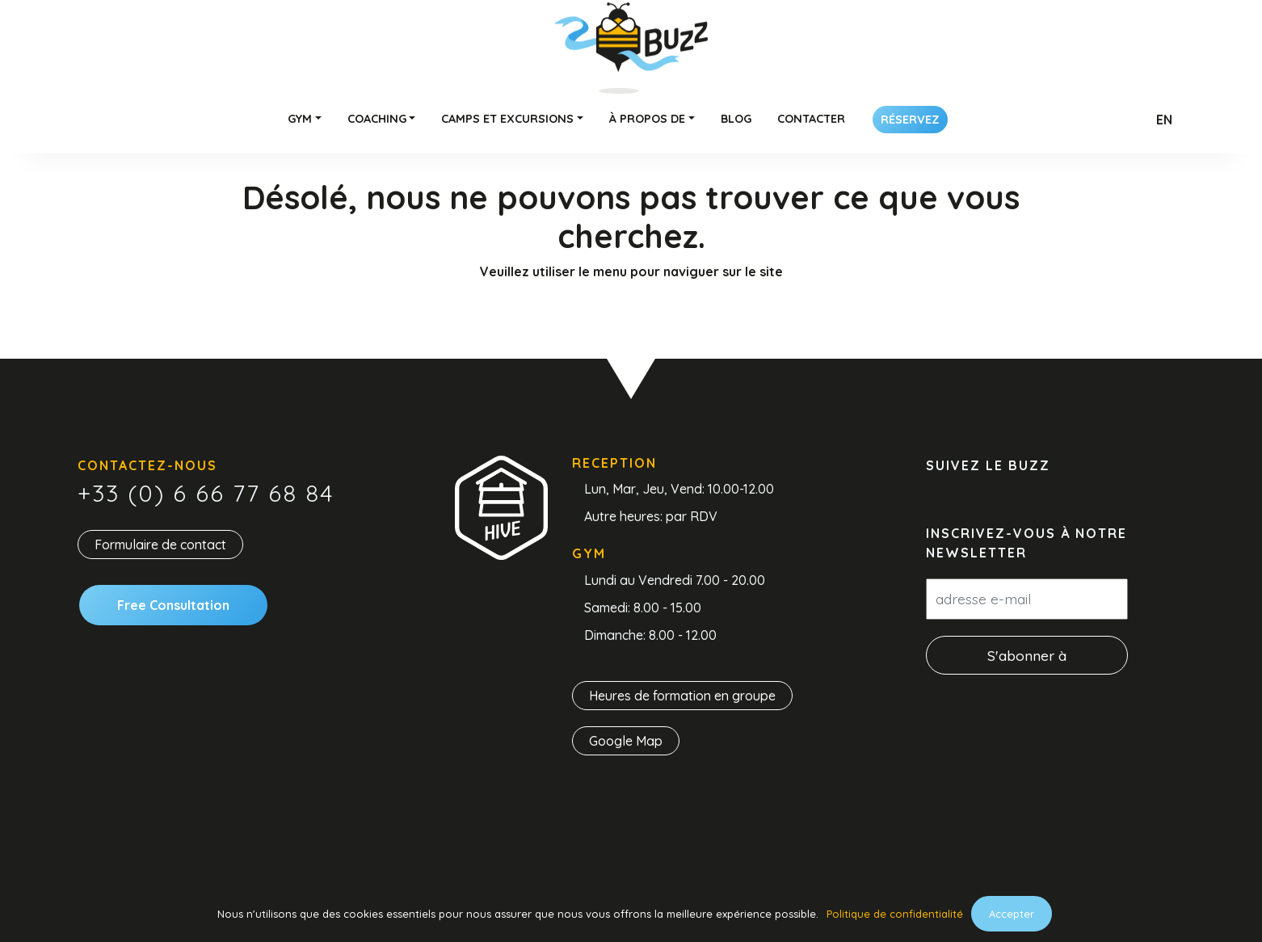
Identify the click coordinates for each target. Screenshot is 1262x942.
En (1164, 119)
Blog (736, 118)
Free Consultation (173, 605)
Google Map (626, 741)
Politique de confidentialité (895, 913)
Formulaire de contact (160, 544)
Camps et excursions (507, 118)
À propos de (647, 118)
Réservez (910, 119)
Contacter (811, 118)
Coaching (376, 118)
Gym (300, 118)
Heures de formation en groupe (682, 696)
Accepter (1011, 913)
